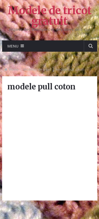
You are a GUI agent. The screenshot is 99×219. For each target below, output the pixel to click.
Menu (12, 46)
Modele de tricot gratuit (50, 16)
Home (14, 69)
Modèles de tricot (37, 69)
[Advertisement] (49, 145)
